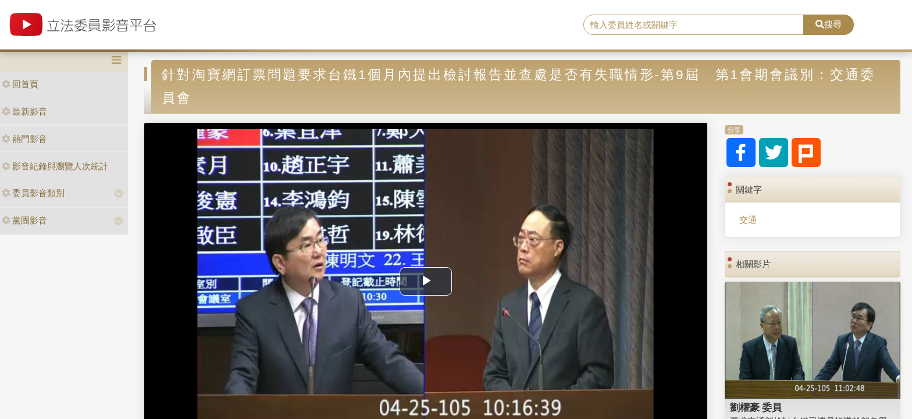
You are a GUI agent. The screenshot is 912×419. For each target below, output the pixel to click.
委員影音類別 (33, 193)
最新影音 (24, 111)
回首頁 (20, 84)
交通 (748, 220)
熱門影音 (24, 139)
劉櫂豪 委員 (756, 407)
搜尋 (828, 24)
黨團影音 (24, 220)
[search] (693, 25)
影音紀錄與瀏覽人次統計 (55, 166)
